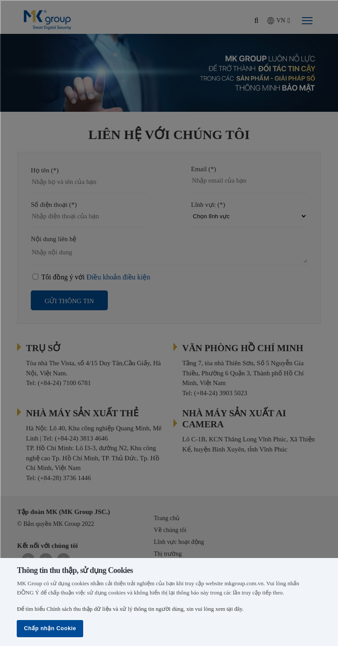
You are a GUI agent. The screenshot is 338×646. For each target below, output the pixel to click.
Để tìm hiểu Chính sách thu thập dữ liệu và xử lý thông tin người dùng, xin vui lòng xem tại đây (129, 609)
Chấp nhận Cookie (50, 628)
